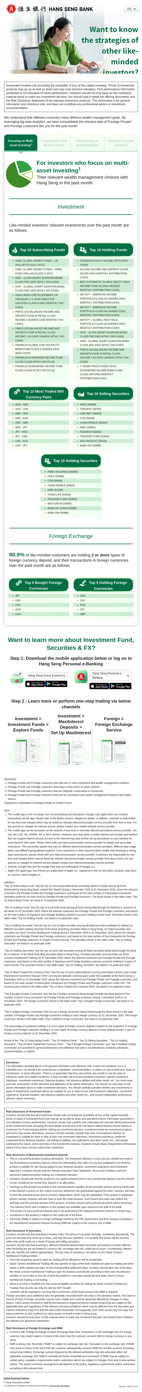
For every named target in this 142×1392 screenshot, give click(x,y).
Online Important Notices (16, 1378)
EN (129, 8)
